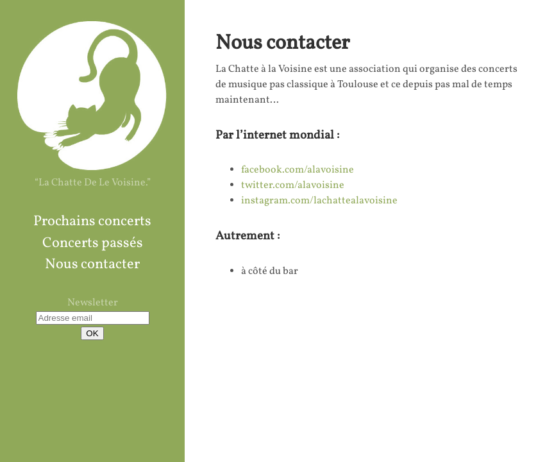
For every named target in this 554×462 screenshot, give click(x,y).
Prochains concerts (92, 222)
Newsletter (92, 303)
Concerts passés (92, 243)
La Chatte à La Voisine (92, 95)
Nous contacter (92, 265)
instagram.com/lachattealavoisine (319, 201)
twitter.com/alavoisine (292, 185)
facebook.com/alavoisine (297, 170)
